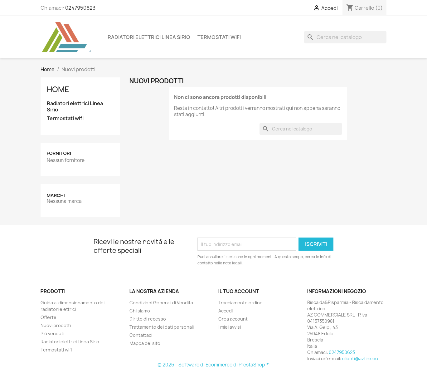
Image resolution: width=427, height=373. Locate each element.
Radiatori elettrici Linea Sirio (149, 37)
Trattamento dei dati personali (161, 327)
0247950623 (80, 7)
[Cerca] (345, 37)
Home (58, 89)
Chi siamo (139, 311)
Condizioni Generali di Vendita (161, 303)
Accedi (225, 311)
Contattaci (140, 335)
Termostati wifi (219, 37)
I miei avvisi (229, 327)
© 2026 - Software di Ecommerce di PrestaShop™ (213, 364)
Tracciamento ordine (240, 303)
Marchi (56, 195)
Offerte (48, 317)
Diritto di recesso (147, 319)
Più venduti (52, 333)
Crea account (233, 319)
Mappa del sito (144, 343)
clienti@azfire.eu (360, 358)
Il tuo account (238, 291)
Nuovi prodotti (56, 325)
